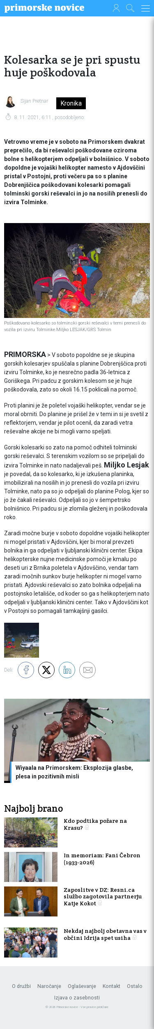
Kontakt (111, 986)
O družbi (21, 986)
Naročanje (49, 986)
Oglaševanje (82, 986)
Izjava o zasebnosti (77, 998)
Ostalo (135, 986)
